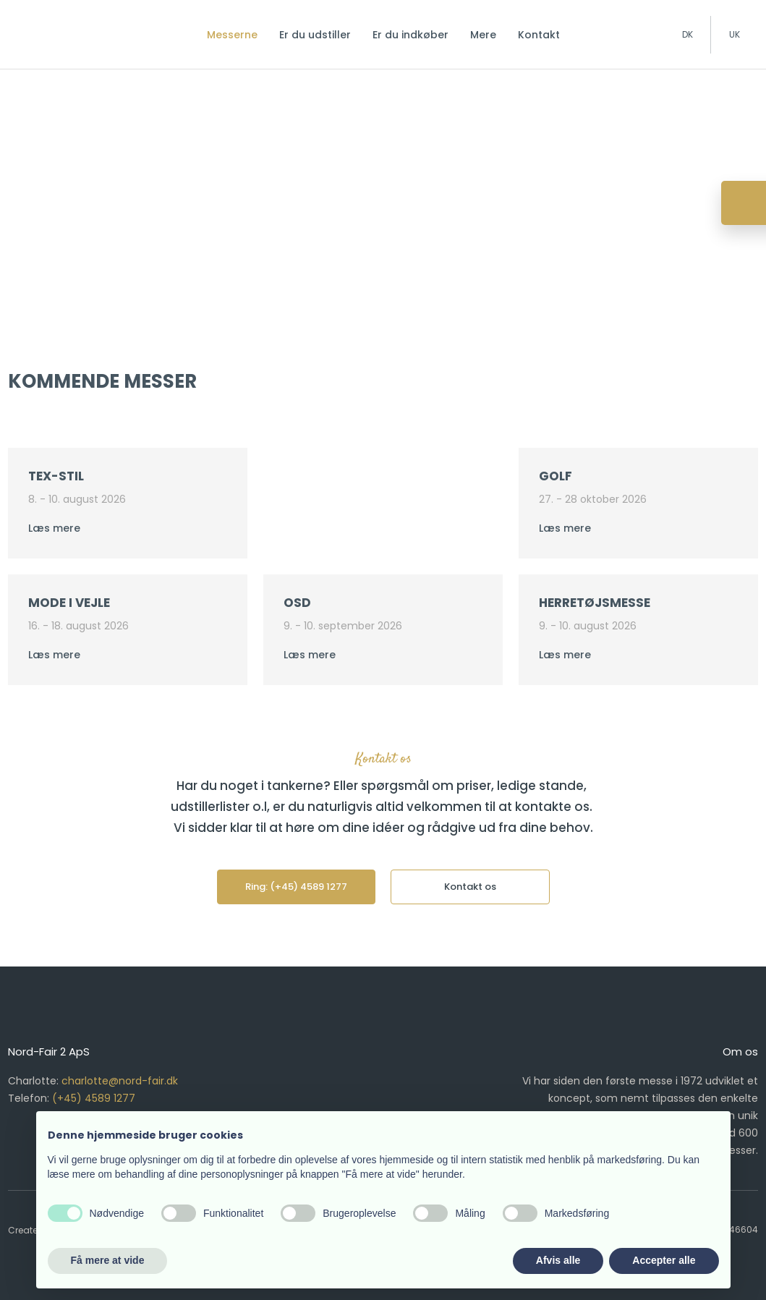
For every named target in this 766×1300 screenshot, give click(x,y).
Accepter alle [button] (663, 1260)
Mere (483, 34)
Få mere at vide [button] (108, 1260)
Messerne (232, 34)
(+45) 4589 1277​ (93, 1098)
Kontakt (539, 34)
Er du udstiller (315, 34)
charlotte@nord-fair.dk (119, 1081)
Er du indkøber (410, 34)
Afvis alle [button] (558, 1260)
